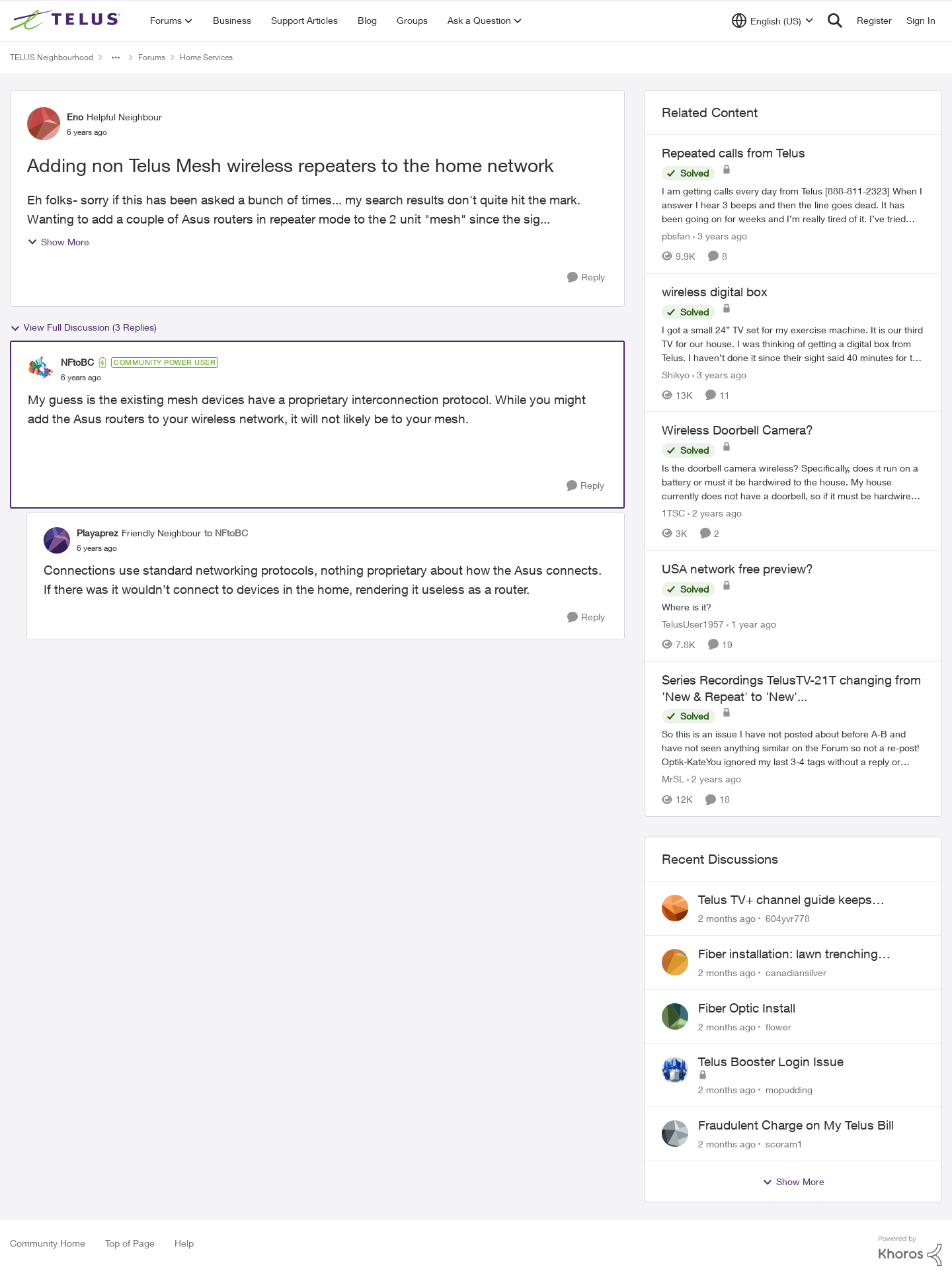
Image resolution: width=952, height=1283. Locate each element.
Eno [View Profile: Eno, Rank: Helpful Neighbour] (75, 116)
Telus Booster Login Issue (771, 1061)
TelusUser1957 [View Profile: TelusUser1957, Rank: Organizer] (693, 624)
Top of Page (130, 1243)
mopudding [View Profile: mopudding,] (789, 1089)
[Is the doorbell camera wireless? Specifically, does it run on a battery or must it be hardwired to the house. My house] (793, 482)
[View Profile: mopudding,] (675, 1070)
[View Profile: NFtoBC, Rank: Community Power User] (41, 369)
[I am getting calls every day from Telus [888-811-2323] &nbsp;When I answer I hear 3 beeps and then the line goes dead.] (793, 205)
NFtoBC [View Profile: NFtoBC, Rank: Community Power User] (77, 362)
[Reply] (586, 277)
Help (184, 1243)
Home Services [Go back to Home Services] (206, 57)
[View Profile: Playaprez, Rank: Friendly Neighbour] (57, 540)
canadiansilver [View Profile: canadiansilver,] (796, 972)
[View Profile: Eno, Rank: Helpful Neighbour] (43, 123)
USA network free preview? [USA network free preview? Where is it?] (737, 568)
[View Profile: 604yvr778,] (675, 908)
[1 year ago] (751, 624)
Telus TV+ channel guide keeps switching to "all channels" (785, 900)
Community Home (47, 1243)
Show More (58, 241)
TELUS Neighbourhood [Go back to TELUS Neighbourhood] (51, 57)
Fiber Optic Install (746, 1008)
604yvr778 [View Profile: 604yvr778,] (788, 918)
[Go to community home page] (67, 20)
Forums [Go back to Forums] (151, 57)
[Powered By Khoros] (910, 1251)
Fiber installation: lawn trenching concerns (788, 954)
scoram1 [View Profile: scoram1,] (784, 1143)
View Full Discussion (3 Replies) (83, 327)
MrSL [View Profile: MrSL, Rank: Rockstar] (673, 778)
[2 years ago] (715, 513)
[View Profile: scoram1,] (675, 1133)
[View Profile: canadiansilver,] (675, 962)
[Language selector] (772, 20)
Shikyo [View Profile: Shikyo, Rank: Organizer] (676, 374)
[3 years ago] (720, 236)
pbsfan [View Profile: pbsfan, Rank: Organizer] (676, 235)
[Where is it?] (793, 607)
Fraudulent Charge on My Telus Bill (796, 1125)
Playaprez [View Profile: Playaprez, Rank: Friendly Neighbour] (97, 532)
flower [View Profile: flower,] (778, 1026)
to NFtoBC (226, 532)
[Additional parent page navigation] (116, 57)
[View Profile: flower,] (675, 1016)
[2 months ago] (727, 918)
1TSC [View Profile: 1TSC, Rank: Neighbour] (673, 512)
